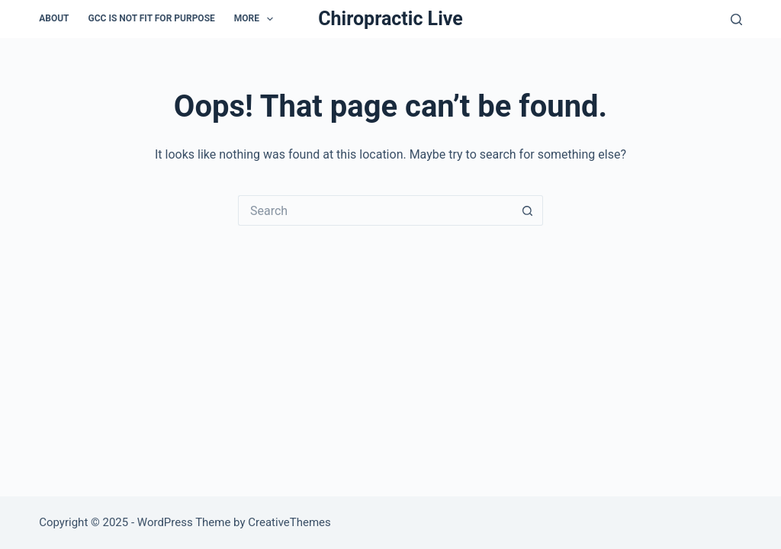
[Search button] (528, 210)
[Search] (736, 19)
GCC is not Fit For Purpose (151, 18)
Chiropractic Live (390, 19)
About (54, 18)
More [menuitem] (257, 19)
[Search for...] (375, 210)
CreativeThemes (289, 522)
